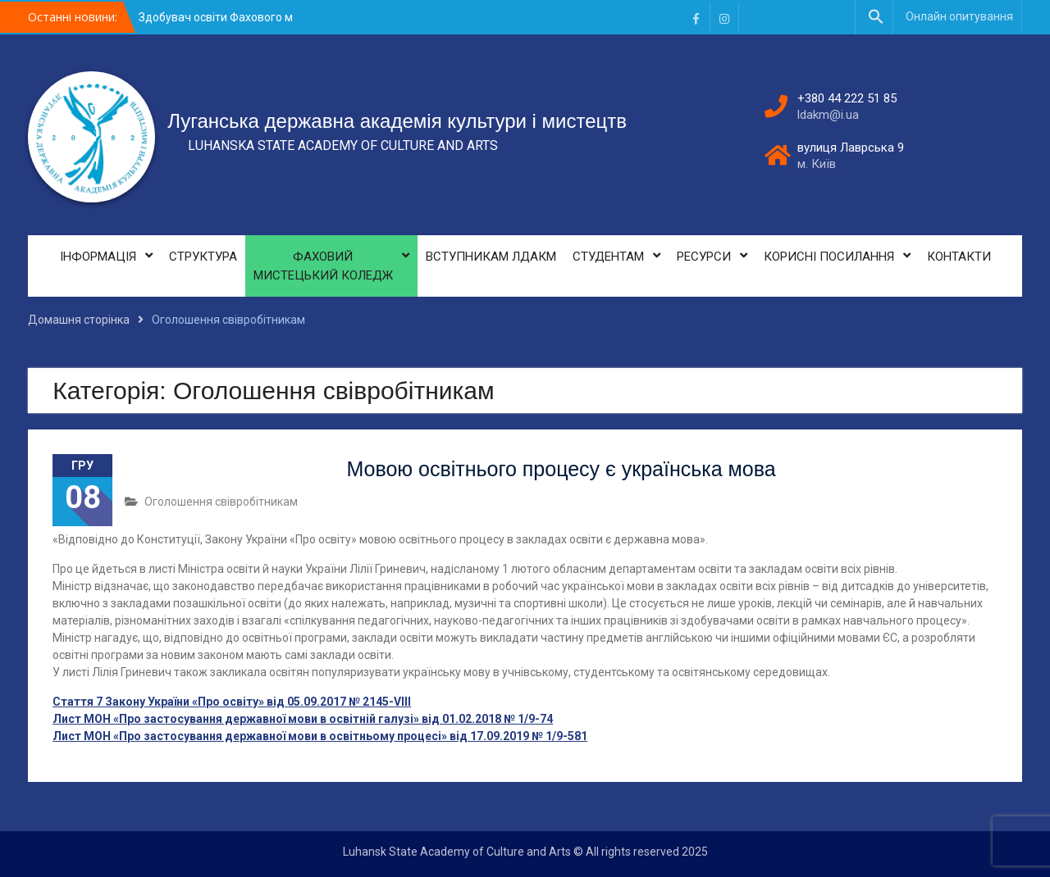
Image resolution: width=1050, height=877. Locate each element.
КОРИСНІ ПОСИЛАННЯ (829, 256)
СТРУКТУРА (203, 256)
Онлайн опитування (959, 16)
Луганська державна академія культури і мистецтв (397, 121)
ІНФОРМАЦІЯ (98, 256)
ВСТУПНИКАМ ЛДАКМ (491, 256)
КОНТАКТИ (959, 256)
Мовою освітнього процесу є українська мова (560, 468)
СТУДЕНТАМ (608, 256)
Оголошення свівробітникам (221, 501)
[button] (876, 17)
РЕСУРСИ (704, 256)
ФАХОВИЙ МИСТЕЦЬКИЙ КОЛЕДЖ (323, 266)
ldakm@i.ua (828, 114)
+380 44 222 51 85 (847, 98)
